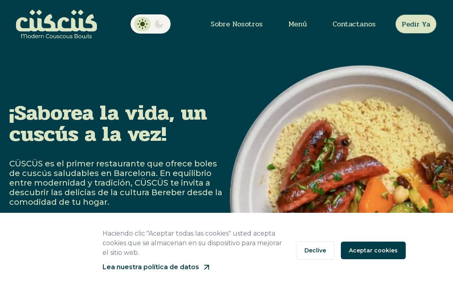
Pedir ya (416, 24)
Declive (315, 250)
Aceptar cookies (373, 250)
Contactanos (354, 24)
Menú (297, 24)
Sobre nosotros (237, 24)
